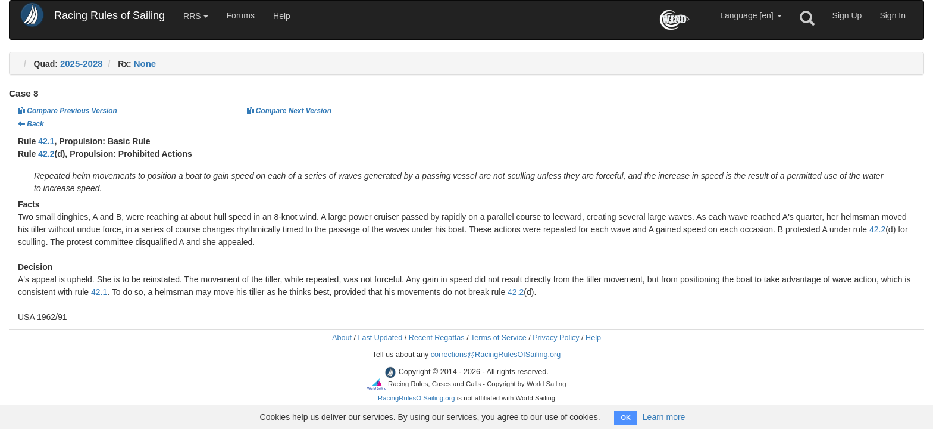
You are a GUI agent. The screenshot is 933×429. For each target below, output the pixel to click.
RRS (195, 16)
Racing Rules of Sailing (109, 15)
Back (31, 124)
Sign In (892, 15)
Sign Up (847, 15)
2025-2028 (81, 63)
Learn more (664, 417)
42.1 (46, 141)
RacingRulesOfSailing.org (416, 398)
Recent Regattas (437, 338)
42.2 (46, 153)
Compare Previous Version (67, 111)
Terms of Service (499, 338)
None (145, 63)
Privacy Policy (556, 338)
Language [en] (750, 15)
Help (281, 16)
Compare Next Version (289, 111)
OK (626, 417)
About (342, 338)
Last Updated (380, 338)
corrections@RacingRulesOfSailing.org (496, 354)
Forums (241, 15)
